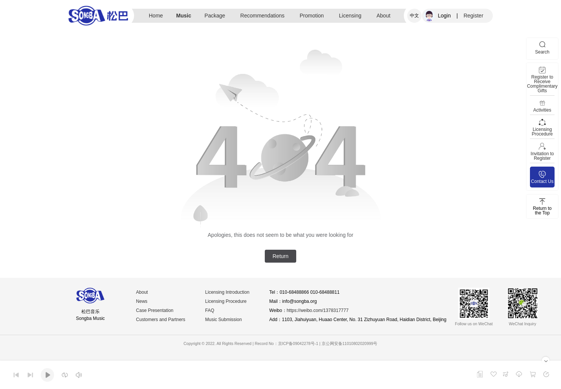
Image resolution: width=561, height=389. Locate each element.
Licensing (350, 16)
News (141, 301)
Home (156, 16)
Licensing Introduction (227, 292)
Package (215, 16)
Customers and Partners (160, 319)
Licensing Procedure (226, 301)
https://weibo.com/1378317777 (317, 310)
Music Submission (223, 319)
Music (183, 16)
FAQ (209, 310)
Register (473, 16)
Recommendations (262, 16)
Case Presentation (154, 310)
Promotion (312, 16)
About (384, 16)
